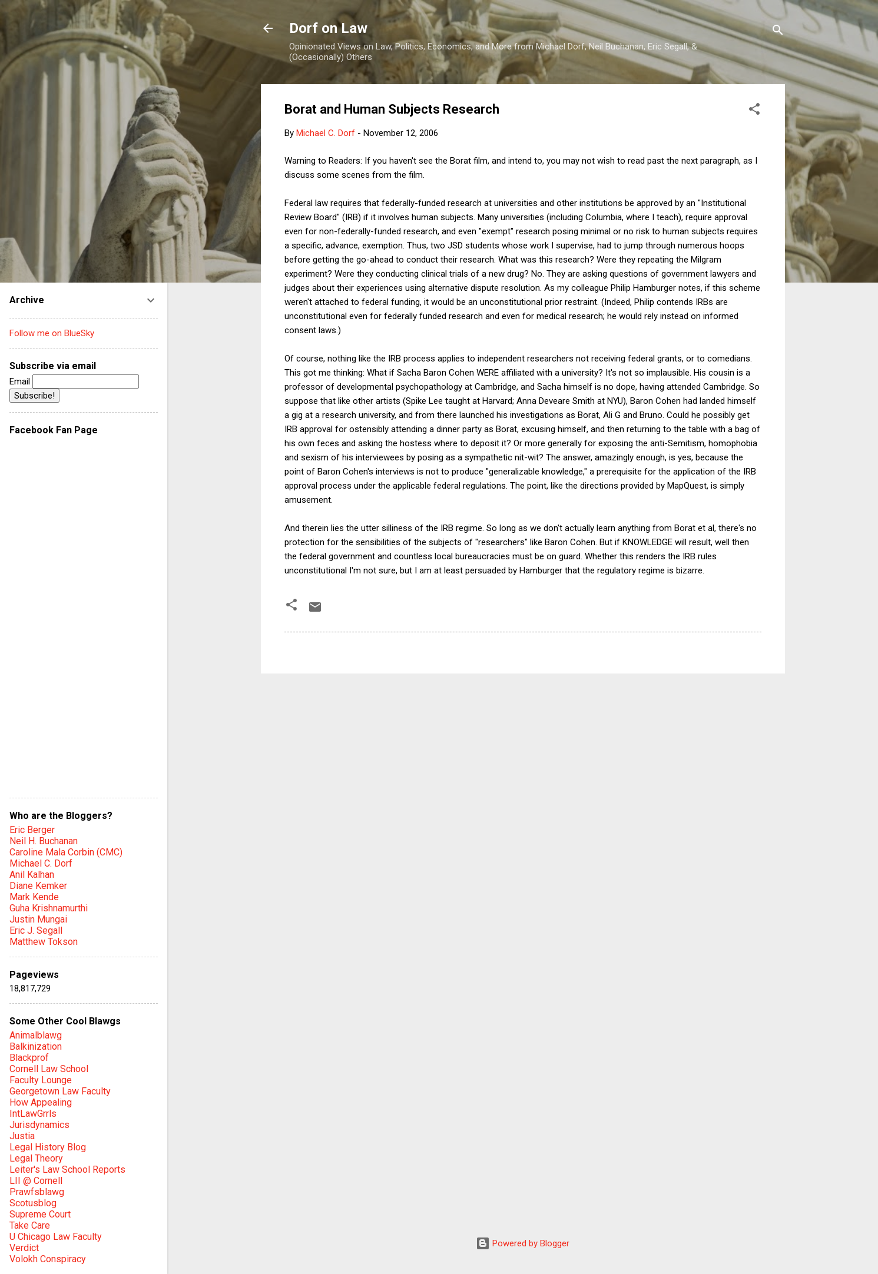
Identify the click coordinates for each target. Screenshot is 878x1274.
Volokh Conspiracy (47, 1259)
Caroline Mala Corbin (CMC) (65, 852)
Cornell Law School (48, 1068)
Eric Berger (32, 829)
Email (74, 381)
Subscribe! (34, 395)
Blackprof (29, 1057)
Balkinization (35, 1046)
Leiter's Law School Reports (67, 1169)
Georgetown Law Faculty (60, 1091)
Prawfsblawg (36, 1191)
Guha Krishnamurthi (48, 908)
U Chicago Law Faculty (55, 1236)
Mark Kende (34, 897)
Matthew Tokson (43, 941)
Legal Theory (36, 1158)
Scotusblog (33, 1203)
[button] (754, 111)
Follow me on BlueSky (51, 333)
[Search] (778, 32)
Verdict (24, 1247)
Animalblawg (35, 1035)
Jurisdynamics (39, 1124)
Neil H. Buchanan (43, 841)
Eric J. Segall (35, 930)
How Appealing (40, 1102)
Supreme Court (40, 1214)
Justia (22, 1136)
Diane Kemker (38, 885)
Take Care (29, 1225)
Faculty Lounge (40, 1080)
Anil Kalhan (31, 874)
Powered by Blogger (522, 1243)
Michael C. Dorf (40, 863)
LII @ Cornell (35, 1180)
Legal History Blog (47, 1147)
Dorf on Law (328, 28)
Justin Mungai (38, 919)
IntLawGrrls (33, 1113)
